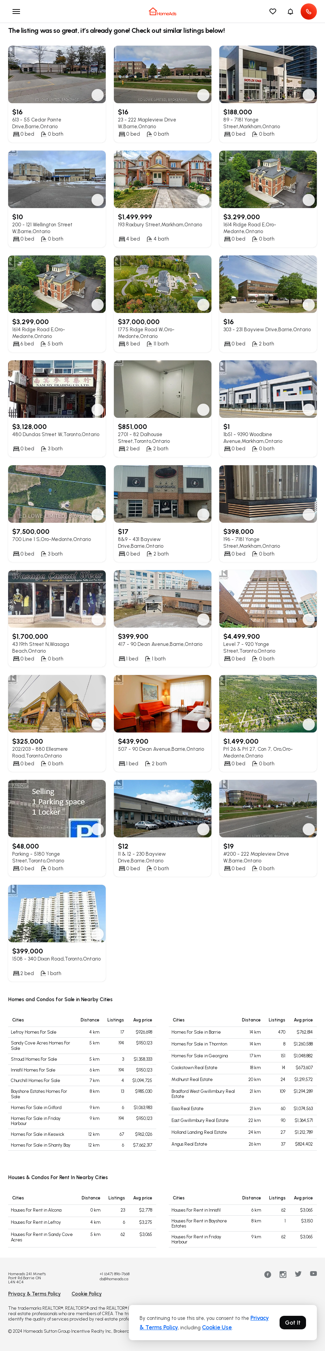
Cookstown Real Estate (194, 1067)
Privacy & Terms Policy (34, 1294)
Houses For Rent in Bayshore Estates (199, 1223)
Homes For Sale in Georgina (199, 1055)
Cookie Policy (87, 1294)
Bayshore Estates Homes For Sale (39, 1094)
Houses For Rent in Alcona (36, 1210)
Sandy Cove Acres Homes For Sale (40, 1045)
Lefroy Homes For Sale (34, 1032)
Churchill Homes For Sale (35, 1080)
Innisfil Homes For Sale (33, 1070)
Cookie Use (217, 1327)
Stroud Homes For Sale (34, 1059)
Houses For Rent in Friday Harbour (196, 1239)
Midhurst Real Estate (192, 1079)
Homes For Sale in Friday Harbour (36, 1121)
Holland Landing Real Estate (199, 1132)
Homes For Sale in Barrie (196, 1032)
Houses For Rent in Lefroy (36, 1222)
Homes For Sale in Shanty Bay (40, 1145)
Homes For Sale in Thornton (199, 1043)
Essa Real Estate (187, 1108)
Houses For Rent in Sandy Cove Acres (42, 1237)
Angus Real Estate (189, 1144)
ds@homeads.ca (114, 1279)
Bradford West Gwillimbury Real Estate (203, 1094)
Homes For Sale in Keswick (37, 1134)
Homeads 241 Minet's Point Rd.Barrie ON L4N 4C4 (27, 1278)
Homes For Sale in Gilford (36, 1107)
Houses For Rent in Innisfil (196, 1210)
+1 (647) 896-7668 (114, 1274)
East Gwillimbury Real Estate (200, 1120)
